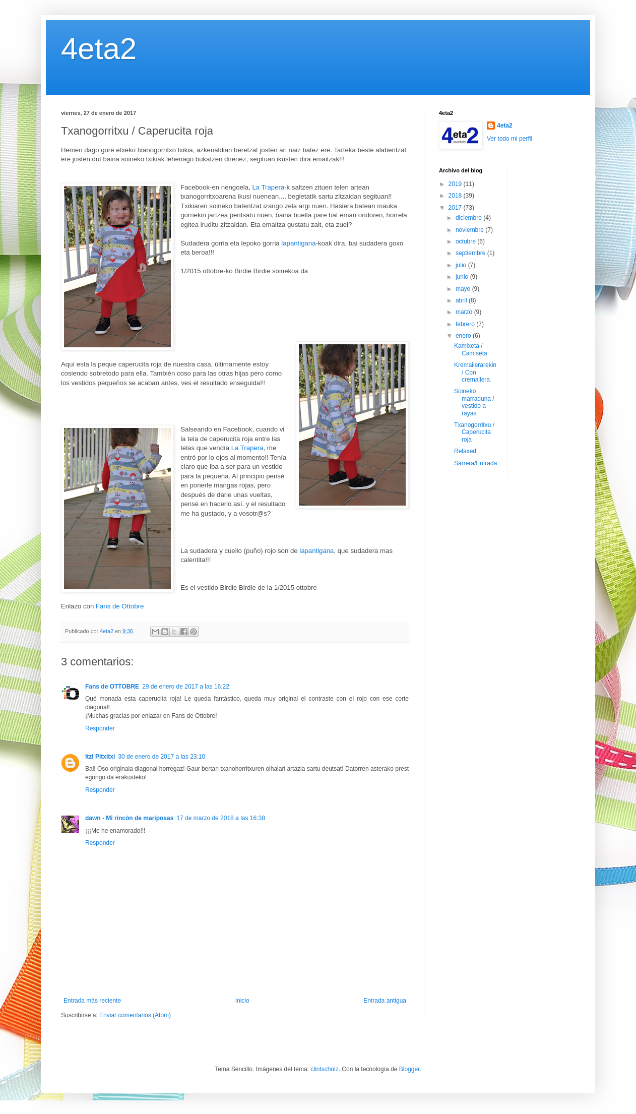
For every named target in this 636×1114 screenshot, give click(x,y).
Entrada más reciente (92, 1000)
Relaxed (465, 451)
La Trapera (268, 187)
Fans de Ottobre (120, 606)
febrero (466, 324)
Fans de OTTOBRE (112, 686)
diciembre (469, 217)
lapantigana (298, 243)
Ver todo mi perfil (509, 138)
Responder (100, 728)
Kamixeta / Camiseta (470, 349)
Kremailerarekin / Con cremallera (475, 372)
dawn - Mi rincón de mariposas (129, 818)
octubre (466, 241)
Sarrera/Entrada (475, 463)
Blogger (409, 1069)
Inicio (242, 1000)
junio (463, 276)
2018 (456, 195)
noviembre (470, 229)
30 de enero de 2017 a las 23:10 (161, 756)
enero (464, 335)
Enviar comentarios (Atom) (135, 1015)
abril (462, 300)
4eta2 (99, 49)
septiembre (471, 253)
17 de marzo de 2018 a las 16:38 (220, 818)
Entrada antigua (384, 1000)
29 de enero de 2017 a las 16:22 (185, 686)
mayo (464, 288)
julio (462, 265)
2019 (456, 184)
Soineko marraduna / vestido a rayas (474, 402)
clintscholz (324, 1069)
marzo (465, 312)
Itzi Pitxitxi (100, 756)
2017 (456, 207)
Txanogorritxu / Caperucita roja (474, 432)
